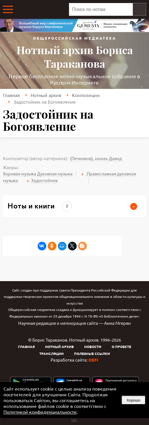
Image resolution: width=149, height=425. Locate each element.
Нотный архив (46, 95)
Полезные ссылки (92, 353)
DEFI (93, 360)
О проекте (121, 346)
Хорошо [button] (133, 400)
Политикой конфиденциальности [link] (40, 412)
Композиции (86, 95)
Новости (92, 346)
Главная (11, 95)
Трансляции (51, 353)
